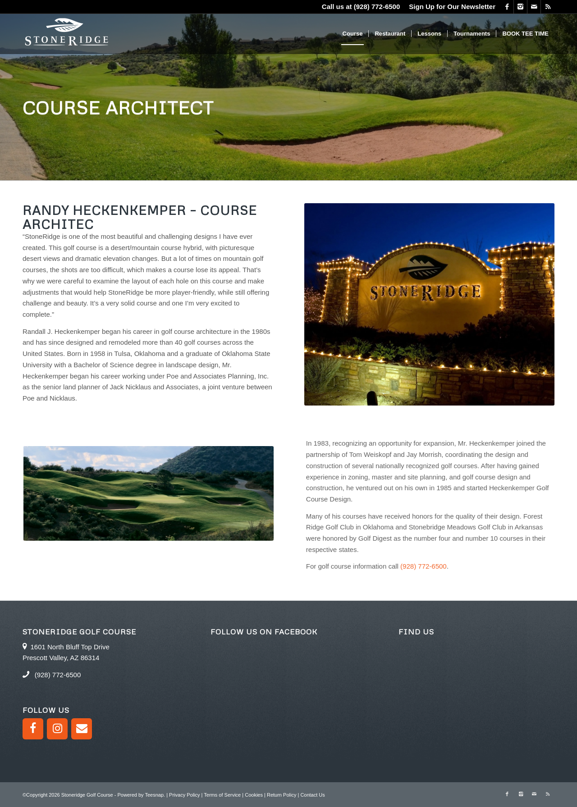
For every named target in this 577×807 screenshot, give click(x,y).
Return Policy (281, 795)
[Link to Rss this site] (547, 7)
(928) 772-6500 (377, 6)
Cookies (254, 795)
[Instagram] (57, 728)
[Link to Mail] (533, 7)
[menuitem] (449, 7)
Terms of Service (222, 795)
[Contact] (81, 728)
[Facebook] (33, 728)
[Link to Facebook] (506, 7)
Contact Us (312, 795)
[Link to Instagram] (520, 7)
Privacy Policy (184, 795)
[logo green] (67, 34)
